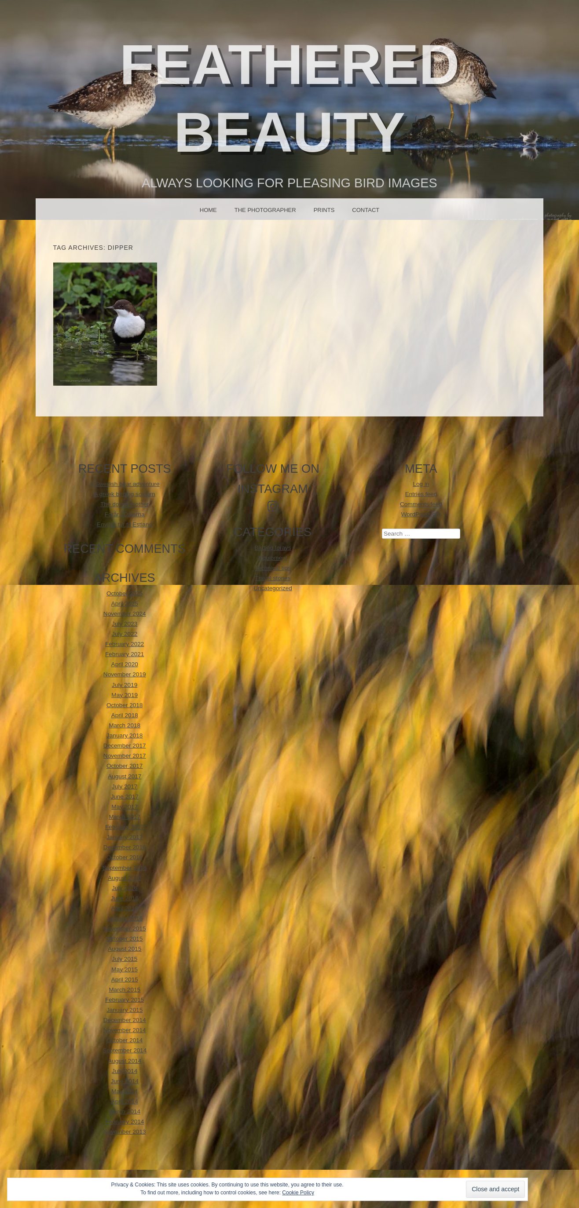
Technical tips (273, 568)
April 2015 (124, 979)
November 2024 (124, 613)
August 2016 (124, 878)
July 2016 (124, 888)
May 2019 (124, 695)
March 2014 (124, 1111)
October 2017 (124, 766)
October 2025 (124, 593)
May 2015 (124, 969)
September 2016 (125, 868)
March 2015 (124, 989)
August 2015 (124, 948)
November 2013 (124, 1131)
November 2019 (124, 674)
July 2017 (124, 786)
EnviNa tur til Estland (124, 524)
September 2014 (125, 1050)
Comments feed (421, 504)
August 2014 (124, 1061)
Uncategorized (272, 588)
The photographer (265, 210)
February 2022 (124, 644)
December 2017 (124, 745)
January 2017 (124, 837)
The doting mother (124, 504)
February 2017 (124, 827)
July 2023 (124, 623)
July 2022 (124, 634)
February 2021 (124, 654)
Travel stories (273, 578)
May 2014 (124, 1091)
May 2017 (124, 806)
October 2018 (124, 705)
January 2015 (124, 1010)
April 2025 (124, 603)
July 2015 (124, 959)
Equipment (273, 558)
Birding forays (273, 547)
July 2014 (124, 1071)
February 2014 (124, 1121)
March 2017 (124, 817)
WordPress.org (421, 514)
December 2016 (124, 847)
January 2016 (124, 918)
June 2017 (124, 796)
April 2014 (124, 1101)
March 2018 (124, 725)
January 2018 (124, 735)
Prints (324, 210)
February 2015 (124, 999)
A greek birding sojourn (124, 494)
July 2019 (124, 685)
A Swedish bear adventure (125, 484)
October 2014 (124, 1040)
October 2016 (124, 857)
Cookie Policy (298, 1193)
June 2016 (124, 898)
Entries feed (421, 494)
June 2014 (124, 1081)
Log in (421, 484)
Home (208, 210)
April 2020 (124, 664)
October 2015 (124, 938)
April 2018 (124, 715)
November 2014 (124, 1030)
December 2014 (124, 1020)
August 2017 (124, 776)
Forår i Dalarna (125, 514)
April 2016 (124, 908)
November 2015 (124, 928)
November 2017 (124, 755)
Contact (365, 210)
